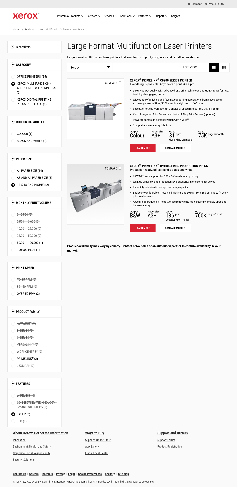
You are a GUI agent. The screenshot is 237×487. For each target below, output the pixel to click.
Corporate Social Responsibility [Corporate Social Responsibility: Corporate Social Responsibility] (31, 453)
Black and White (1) (32, 141)
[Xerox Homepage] (26, 16)
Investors (47, 474)
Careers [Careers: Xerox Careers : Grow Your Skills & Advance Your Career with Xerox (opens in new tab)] (34, 474)
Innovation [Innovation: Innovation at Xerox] (19, 440)
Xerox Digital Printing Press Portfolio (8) (34, 102)
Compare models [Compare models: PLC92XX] (175, 148)
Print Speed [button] (25, 268)
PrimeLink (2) (27, 358)
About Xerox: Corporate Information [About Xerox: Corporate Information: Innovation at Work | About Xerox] (40, 433)
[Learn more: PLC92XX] (95, 108)
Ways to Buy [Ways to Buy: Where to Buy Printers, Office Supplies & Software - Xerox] (94, 433)
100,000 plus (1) (28, 250)
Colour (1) (24, 134)
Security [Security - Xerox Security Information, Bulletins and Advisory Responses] (110, 474)
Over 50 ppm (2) (28, 293)
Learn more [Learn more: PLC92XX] (143, 148)
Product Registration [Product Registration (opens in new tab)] (169, 446)
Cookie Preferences (90, 474)
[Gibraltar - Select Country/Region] (195, 4)
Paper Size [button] (24, 159)
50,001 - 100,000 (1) (30, 243)
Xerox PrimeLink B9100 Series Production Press (169, 166)
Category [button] (23, 65)
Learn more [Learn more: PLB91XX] (143, 228)
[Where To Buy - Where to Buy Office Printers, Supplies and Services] (214, 4)
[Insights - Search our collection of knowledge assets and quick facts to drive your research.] (175, 16)
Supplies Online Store (98, 440)
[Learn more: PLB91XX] (95, 194)
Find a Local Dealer (96, 453)
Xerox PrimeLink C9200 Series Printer (161, 80)
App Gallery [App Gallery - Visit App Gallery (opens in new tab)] (92, 446)
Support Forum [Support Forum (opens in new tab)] (166, 440)
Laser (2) (23, 414)
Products (29, 29)
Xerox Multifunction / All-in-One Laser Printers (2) (36, 88)
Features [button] (23, 384)
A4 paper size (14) (30, 170)
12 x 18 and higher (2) (33, 185)
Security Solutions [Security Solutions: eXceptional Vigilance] (23, 459)
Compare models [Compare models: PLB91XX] (175, 228)
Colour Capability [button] (30, 122)
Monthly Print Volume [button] (33, 203)
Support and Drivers (172, 433)
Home (16, 29)
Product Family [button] (28, 312)
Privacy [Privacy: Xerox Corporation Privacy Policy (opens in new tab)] (60, 474)
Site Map (123, 474)
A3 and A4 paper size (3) (34, 177)
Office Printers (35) (32, 76)
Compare (111, 83)
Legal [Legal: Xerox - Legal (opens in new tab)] (71, 474)
